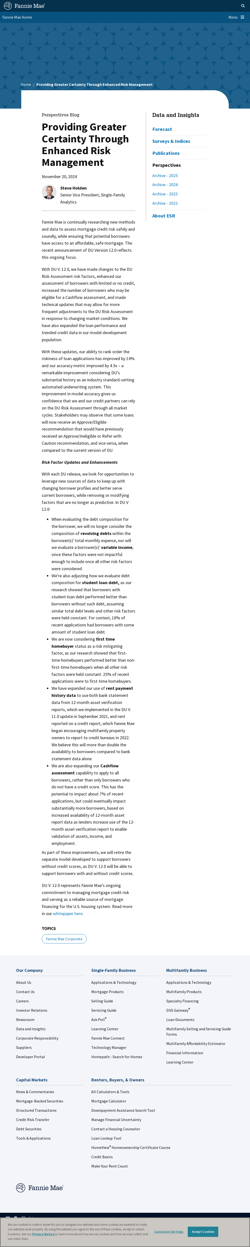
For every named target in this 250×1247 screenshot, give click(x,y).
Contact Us (25, 991)
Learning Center (104, 1028)
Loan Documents (180, 1019)
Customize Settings (168, 1232)
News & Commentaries (35, 1091)
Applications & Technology (113, 982)
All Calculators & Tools (110, 1091)
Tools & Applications (33, 1138)
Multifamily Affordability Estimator (195, 1043)
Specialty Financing (182, 1000)
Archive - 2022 (165, 203)
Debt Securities (29, 1128)
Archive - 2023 (165, 194)
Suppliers (24, 1047)
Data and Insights (175, 115)
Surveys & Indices (171, 141)
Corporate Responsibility (37, 1038)
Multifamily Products (184, 991)
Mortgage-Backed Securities (39, 1101)
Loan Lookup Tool (106, 1138)
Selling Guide (102, 1000)
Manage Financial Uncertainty (116, 1119)
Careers (22, 1000)
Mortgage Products (107, 991)
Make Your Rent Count (109, 1166)
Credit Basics (102, 1156)
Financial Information (184, 1052)
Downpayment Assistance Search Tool (123, 1110)
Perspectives (166, 165)
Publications (166, 153)
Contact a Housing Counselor (115, 1128)
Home (26, 84)
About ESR (163, 216)
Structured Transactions (36, 1110)
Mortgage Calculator (108, 1101)
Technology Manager (108, 1047)
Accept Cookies (203, 1232)
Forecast (162, 129)
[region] (125, 1232)
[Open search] (237, 6)
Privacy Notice (43, 1234)
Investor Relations (31, 1010)
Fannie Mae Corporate (64, 938)
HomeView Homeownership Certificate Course (130, 1147)
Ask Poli (98, 1019)
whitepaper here (68, 913)
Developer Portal (30, 1056)
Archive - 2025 (165, 175)
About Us (23, 982)
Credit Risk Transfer (32, 1119)
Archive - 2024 (165, 184)
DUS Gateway (178, 1010)
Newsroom (25, 1019)
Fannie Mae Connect (108, 1038)
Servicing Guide (103, 1010)
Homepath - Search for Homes (116, 1056)
